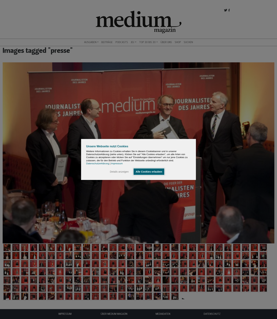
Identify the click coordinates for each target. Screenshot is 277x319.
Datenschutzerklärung (97, 163)
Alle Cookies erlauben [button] (149, 171)
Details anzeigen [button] (119, 171)
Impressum (117, 163)
